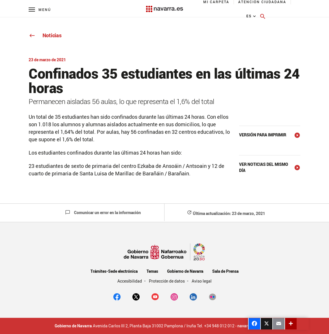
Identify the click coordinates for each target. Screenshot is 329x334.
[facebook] (117, 296)
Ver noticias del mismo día (263, 167)
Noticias (45, 35)
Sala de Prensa (225, 271)
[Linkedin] (193, 296)
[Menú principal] (40, 9)
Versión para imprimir (262, 135)
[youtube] (155, 296)
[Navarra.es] (164, 6)
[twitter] (136, 296)
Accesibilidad (130, 281)
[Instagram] (174, 296)
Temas (152, 271)
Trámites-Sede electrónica (114, 271)
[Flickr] (212, 296)
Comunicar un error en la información (103, 212)
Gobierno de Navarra (185, 271)
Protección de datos (167, 281)
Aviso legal (202, 281)
